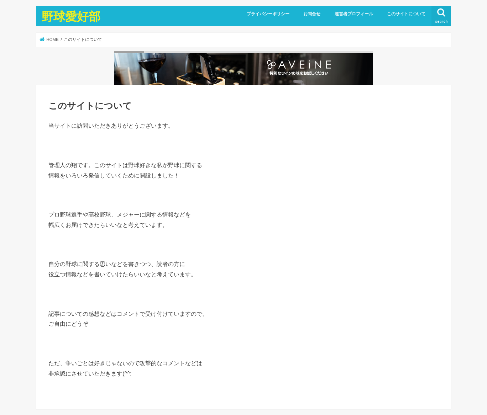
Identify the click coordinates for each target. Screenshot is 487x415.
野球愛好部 (71, 16)
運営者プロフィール (354, 13)
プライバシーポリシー (268, 13)
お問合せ (311, 13)
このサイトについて (406, 13)
